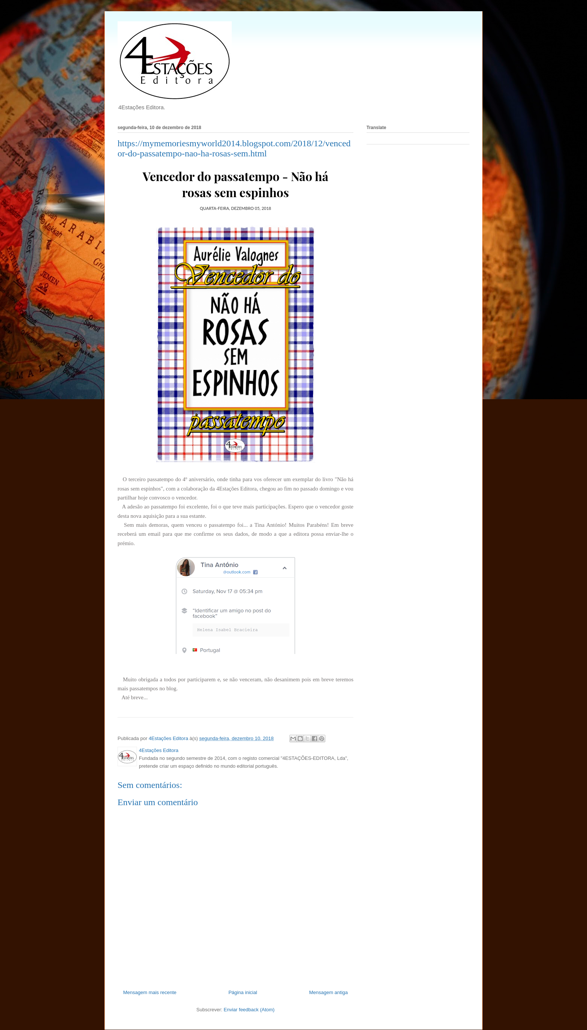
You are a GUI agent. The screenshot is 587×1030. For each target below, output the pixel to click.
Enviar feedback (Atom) (249, 1009)
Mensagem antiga (328, 992)
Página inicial (242, 992)
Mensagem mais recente (149, 992)
